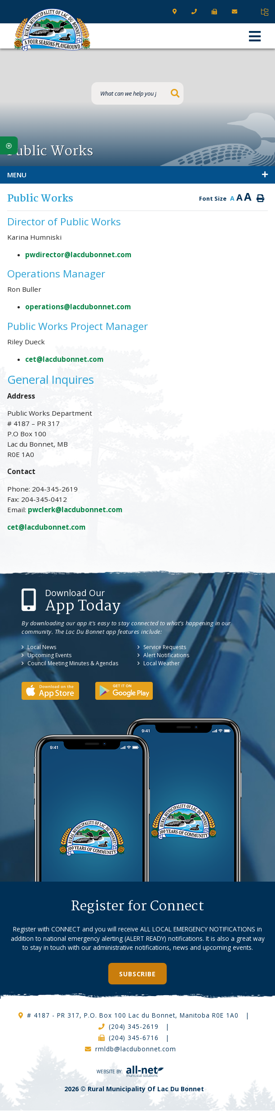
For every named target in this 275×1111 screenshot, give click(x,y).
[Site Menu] (137, 175)
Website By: (130, 1071)
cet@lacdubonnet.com (64, 359)
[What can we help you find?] (137, 93)
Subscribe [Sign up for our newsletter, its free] (137, 974)
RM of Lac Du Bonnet (53, 30)
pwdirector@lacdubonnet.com (78, 254)
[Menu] (255, 36)
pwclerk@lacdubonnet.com (76, 509)
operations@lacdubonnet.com (78, 306)
